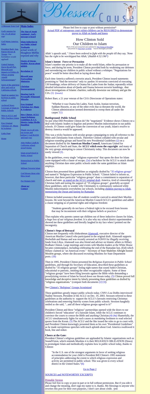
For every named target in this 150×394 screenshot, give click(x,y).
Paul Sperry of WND (84, 48)
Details (59, 93)
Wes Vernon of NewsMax (105, 47)
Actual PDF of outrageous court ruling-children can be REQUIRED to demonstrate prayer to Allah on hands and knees (89, 32)
